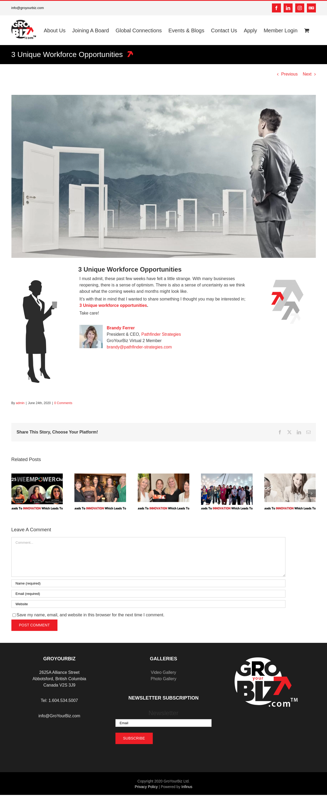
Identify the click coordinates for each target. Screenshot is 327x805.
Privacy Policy (146, 787)
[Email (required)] (148, 594)
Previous (289, 74)
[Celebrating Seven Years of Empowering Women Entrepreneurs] (37, 476)
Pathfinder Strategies (161, 334)
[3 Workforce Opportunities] (163, 176)
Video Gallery (163, 672)
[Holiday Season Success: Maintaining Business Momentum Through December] (163, 476)
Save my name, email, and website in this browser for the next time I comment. (90, 615)
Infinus (186, 787)
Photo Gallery (163, 678)
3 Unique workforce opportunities (113, 305)
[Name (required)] (148, 583)
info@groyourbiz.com (27, 8)
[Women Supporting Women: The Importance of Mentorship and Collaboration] (290, 476)
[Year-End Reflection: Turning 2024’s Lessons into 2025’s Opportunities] (100, 476)
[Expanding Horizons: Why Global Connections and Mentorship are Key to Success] (227, 476)
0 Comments (63, 403)
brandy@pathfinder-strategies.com (139, 347)
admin (20, 403)
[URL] (148, 604)
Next (307, 74)
